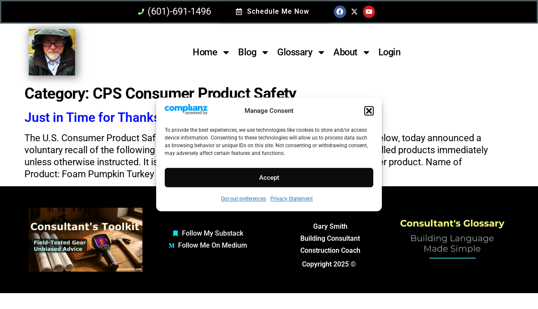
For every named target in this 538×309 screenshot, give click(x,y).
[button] (369, 111)
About (352, 52)
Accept (269, 178)
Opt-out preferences (243, 199)
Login (389, 52)
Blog (254, 52)
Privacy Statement (291, 199)
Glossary (301, 52)
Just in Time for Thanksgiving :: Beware (137, 117)
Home (212, 52)
